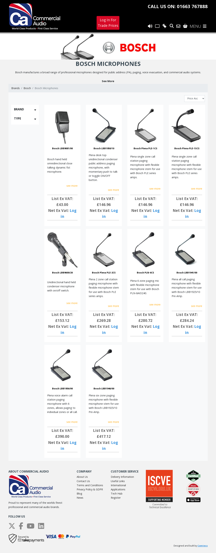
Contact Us (83, 481)
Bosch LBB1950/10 (104, 148)
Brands (15, 88)
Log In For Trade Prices (108, 22)
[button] (108, 81)
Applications (118, 489)
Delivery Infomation (122, 476)
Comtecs (203, 545)
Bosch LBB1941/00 (186, 272)
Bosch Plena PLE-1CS (145, 148)
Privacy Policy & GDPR (90, 489)
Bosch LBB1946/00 (104, 388)
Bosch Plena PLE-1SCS (186, 148)
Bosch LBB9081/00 (62, 148)
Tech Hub (116, 493)
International (118, 485)
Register (116, 497)
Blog (79, 493)
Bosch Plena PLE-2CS (104, 272)
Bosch (27, 88)
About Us (82, 476)
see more (72, 185)
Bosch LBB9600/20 (62, 272)
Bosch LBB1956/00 (62, 388)
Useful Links (118, 481)
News (80, 497)
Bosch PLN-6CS (145, 272)
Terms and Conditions (90, 485)
